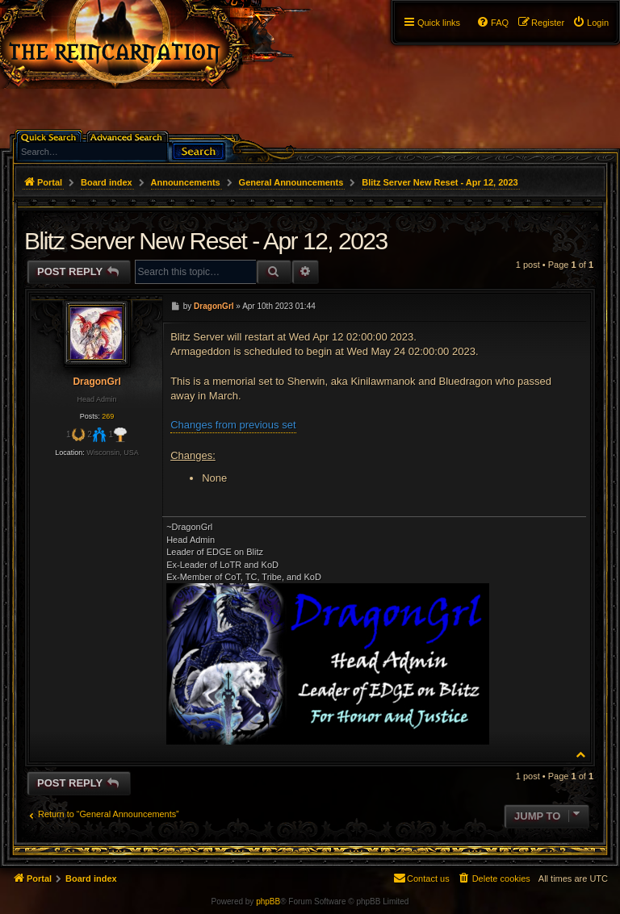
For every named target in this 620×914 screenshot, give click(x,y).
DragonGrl (96, 381)
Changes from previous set (232, 425)
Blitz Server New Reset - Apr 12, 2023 (439, 182)
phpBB (268, 901)
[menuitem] (590, 22)
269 (108, 416)
